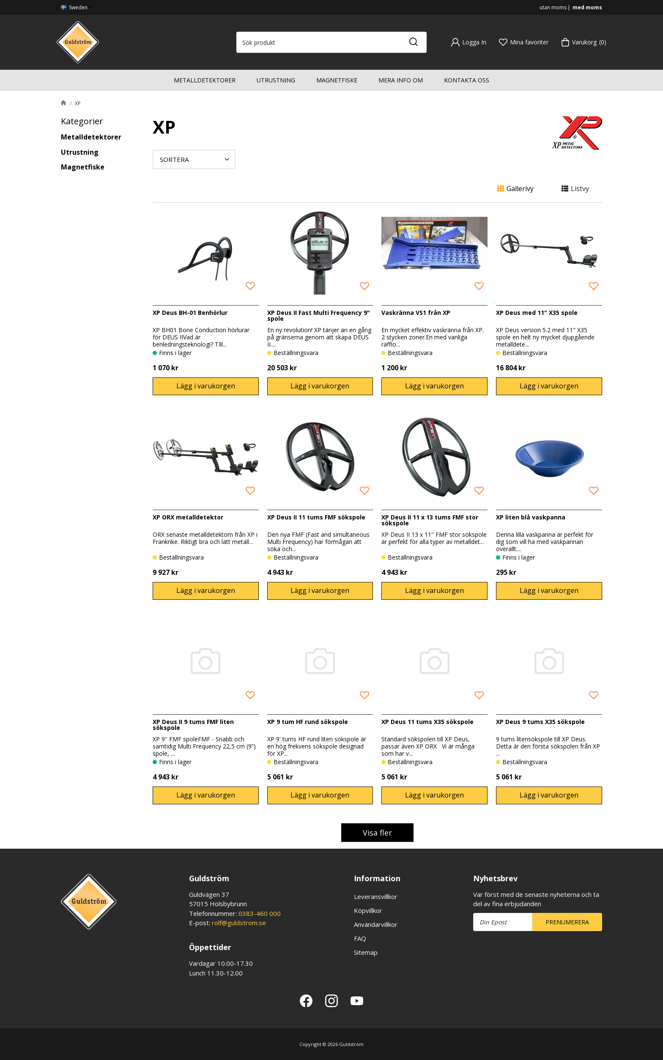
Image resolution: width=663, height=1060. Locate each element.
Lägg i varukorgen (205, 386)
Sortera (196, 159)
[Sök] (413, 42)
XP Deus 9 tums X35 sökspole (540, 722)
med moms (587, 7)
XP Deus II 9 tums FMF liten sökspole (193, 725)
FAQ (360, 938)
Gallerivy (515, 188)
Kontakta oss (466, 80)
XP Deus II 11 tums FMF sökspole (316, 517)
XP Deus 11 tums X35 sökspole (427, 722)
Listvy (575, 188)
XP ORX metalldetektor (188, 517)
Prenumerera (567, 922)
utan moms (553, 7)
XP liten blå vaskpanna (530, 517)
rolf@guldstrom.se (239, 922)
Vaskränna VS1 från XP (415, 313)
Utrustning (276, 80)
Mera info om (400, 80)
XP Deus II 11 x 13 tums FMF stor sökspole (429, 520)
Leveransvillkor (375, 896)
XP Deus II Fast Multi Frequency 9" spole (318, 315)
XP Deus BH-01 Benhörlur (190, 313)
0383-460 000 (259, 913)
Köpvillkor (368, 910)
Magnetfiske (336, 80)
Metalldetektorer (205, 80)
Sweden (77, 7)
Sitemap (366, 952)
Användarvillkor (375, 924)
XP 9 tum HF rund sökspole (307, 722)
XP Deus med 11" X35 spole (537, 313)
